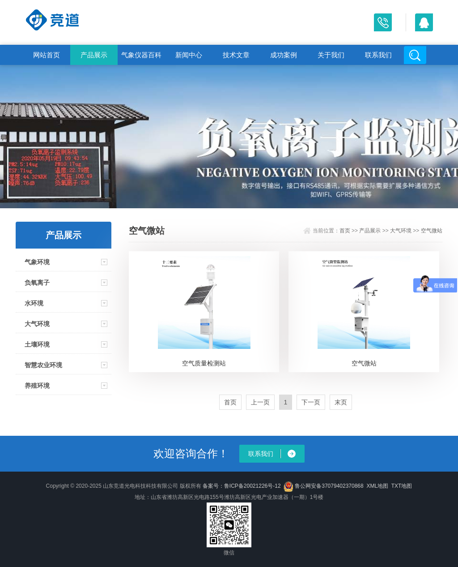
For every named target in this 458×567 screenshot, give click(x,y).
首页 (344, 231)
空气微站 (431, 231)
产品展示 (94, 55)
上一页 (260, 402)
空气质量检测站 (204, 363)
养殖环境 (37, 385)
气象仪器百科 (141, 55)
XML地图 (377, 486)
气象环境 (37, 262)
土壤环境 (37, 344)
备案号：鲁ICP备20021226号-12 (242, 486)
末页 (341, 402)
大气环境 (37, 323)
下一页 (310, 402)
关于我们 (331, 55)
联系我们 (378, 55)
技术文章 (236, 55)
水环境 (34, 303)
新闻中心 (188, 55)
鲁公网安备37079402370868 (323, 486)
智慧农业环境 (43, 365)
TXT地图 (401, 486)
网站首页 (46, 55)
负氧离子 (37, 282)
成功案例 (283, 55)
